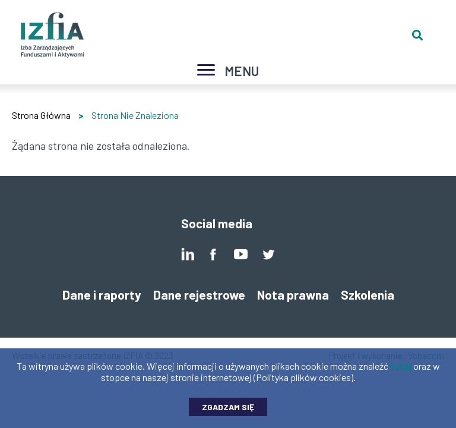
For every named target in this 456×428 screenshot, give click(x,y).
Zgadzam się (228, 412)
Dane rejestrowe (199, 294)
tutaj (400, 370)
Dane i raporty (101, 294)
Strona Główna (41, 115)
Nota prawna (293, 294)
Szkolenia (367, 294)
